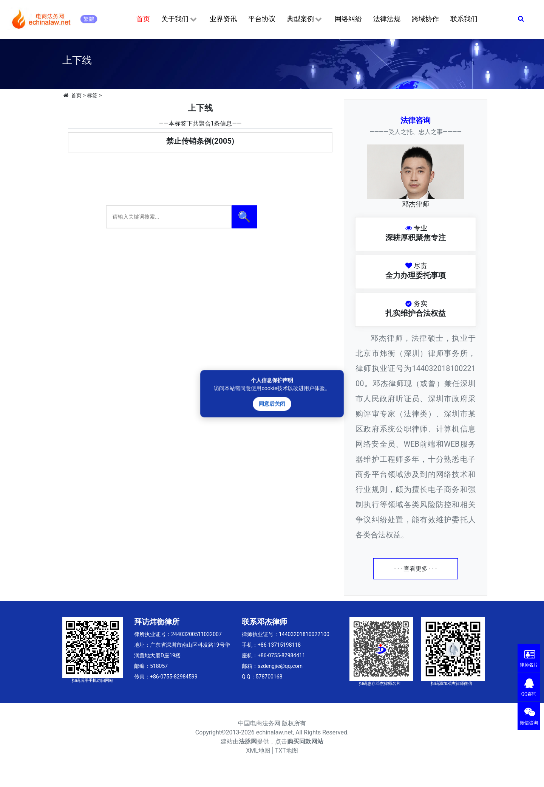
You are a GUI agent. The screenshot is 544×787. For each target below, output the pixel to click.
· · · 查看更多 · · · (415, 568)
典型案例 (305, 19)
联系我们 (464, 19)
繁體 (88, 19)
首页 (143, 19)
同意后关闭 (272, 403)
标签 (92, 95)
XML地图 (258, 750)
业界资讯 (223, 19)
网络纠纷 (348, 19)
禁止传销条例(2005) (200, 141)
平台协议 (261, 19)
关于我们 (179, 19)
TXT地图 (286, 750)
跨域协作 (425, 19)
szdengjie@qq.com (280, 666)
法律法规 (386, 19)
